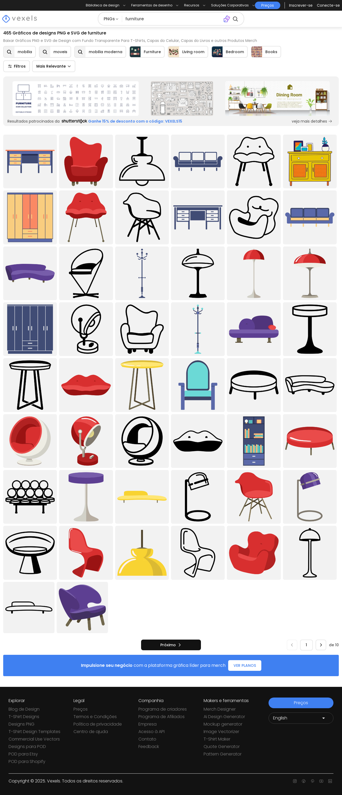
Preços (80, 709)
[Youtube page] (321, 781)
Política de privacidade (97, 724)
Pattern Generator (223, 754)
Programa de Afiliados (161, 717)
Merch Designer (220, 709)
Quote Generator (222, 746)
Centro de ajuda (90, 732)
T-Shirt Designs (24, 717)
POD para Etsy (23, 754)
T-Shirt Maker (217, 739)
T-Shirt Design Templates (34, 732)
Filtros (16, 66)
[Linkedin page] (330, 781)
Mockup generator (223, 724)
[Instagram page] (295, 781)
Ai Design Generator (224, 717)
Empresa (147, 724)
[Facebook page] (303, 781)
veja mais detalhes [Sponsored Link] (312, 121)
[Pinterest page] (312, 781)
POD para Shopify (27, 761)
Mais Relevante (53, 66)
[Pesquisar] (171, 19)
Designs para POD (27, 746)
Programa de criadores (162, 709)
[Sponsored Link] (75, 99)
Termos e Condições (95, 717)
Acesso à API (151, 732)
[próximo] (171, 645)
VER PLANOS (245, 665)
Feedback (148, 746)
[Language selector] (301, 718)
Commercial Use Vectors (34, 739)
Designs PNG (21, 724)
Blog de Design (24, 709)
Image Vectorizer (221, 732)
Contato (147, 739)
